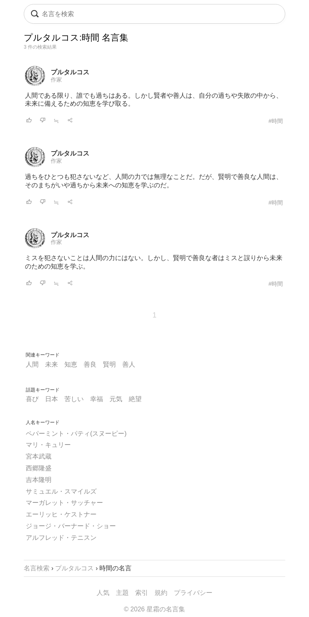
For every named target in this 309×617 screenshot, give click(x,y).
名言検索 (36, 568)
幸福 (96, 399)
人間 (32, 364)
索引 (141, 592)
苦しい (74, 399)
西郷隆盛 (39, 468)
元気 (115, 399)
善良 (90, 364)
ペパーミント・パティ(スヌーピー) (76, 433)
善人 (128, 364)
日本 (51, 399)
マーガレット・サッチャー (64, 502)
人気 (103, 592)
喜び (32, 399)
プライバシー (193, 592)
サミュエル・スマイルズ (61, 491)
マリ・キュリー (48, 444)
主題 (122, 592)
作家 (56, 79)
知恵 (70, 364)
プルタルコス (70, 72)
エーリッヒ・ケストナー (61, 514)
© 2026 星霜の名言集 (154, 609)
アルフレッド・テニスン (61, 537)
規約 (160, 592)
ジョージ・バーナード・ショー (71, 526)
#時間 (275, 121)
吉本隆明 (39, 479)
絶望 (135, 399)
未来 (51, 364)
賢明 (109, 364)
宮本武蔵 (39, 456)
